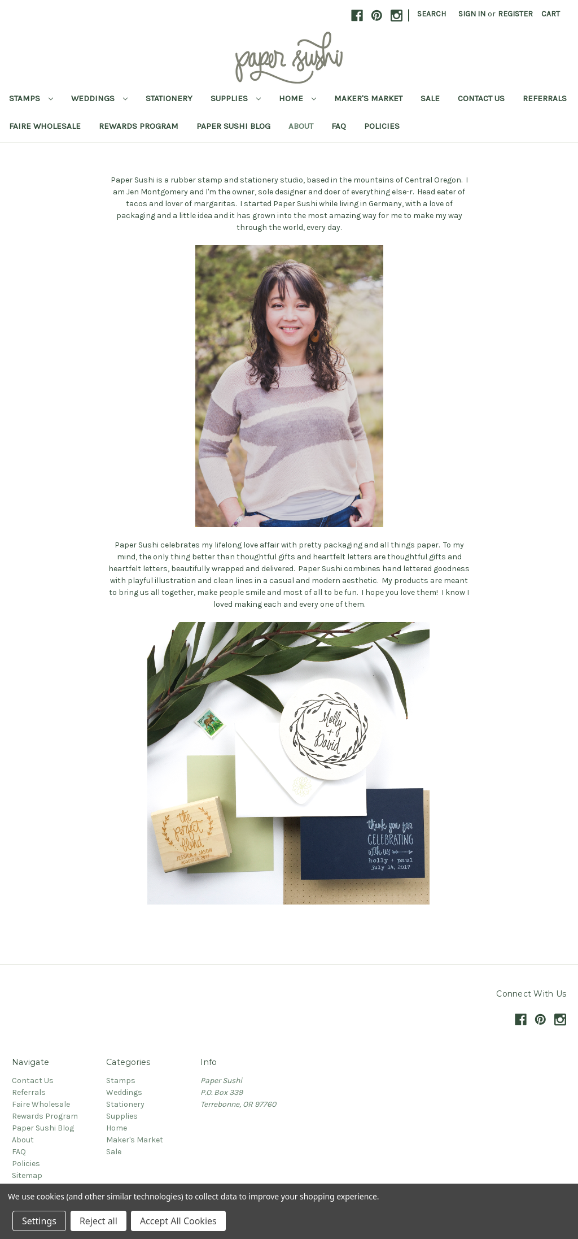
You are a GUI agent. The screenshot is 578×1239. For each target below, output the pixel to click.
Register (515, 14)
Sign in (471, 14)
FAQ (338, 126)
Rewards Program (138, 126)
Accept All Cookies (178, 1221)
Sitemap (27, 1175)
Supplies (236, 98)
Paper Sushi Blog (233, 126)
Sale (430, 98)
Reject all (98, 1221)
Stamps (31, 98)
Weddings (99, 98)
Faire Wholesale (45, 126)
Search (431, 14)
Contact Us (481, 98)
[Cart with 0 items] (550, 14)
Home (297, 98)
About (300, 126)
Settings (39, 1221)
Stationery (169, 98)
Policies (382, 126)
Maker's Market (368, 98)
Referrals (545, 98)
